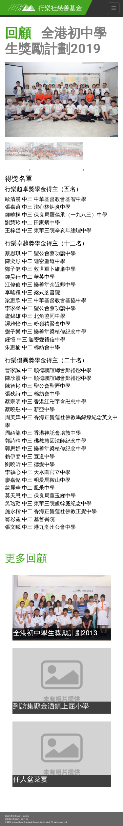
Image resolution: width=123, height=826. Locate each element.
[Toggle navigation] (114, 8)
